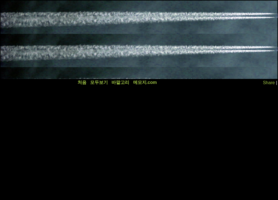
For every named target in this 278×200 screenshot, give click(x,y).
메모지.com (145, 82)
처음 (82, 82)
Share (269, 82)
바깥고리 (120, 82)
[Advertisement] (69, 40)
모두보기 (99, 82)
